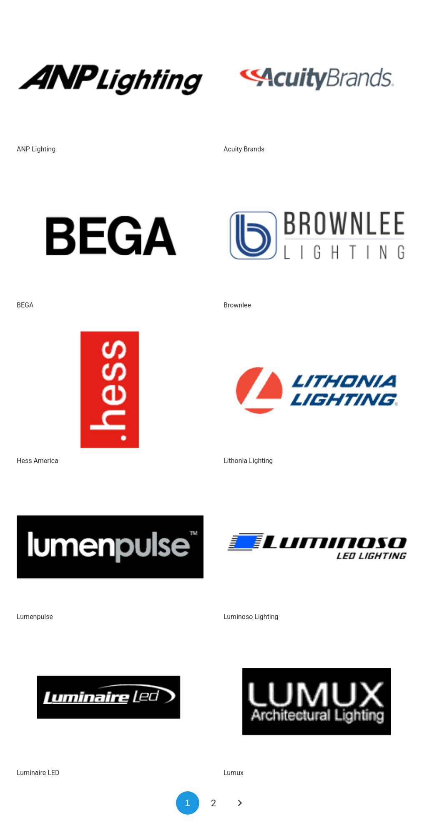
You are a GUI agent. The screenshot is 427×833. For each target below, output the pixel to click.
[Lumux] (317, 703)
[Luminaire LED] (110, 703)
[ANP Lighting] (110, 79)
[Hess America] (110, 391)
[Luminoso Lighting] (317, 547)
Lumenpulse (35, 617)
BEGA (25, 305)
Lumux (234, 773)
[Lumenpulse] (110, 547)
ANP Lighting (36, 149)
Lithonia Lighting (248, 461)
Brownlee (237, 305)
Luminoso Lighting (251, 617)
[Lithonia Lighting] (317, 391)
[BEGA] (110, 235)
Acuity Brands (244, 149)
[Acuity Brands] (317, 79)
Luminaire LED (38, 773)
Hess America (37, 461)
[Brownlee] (317, 235)
